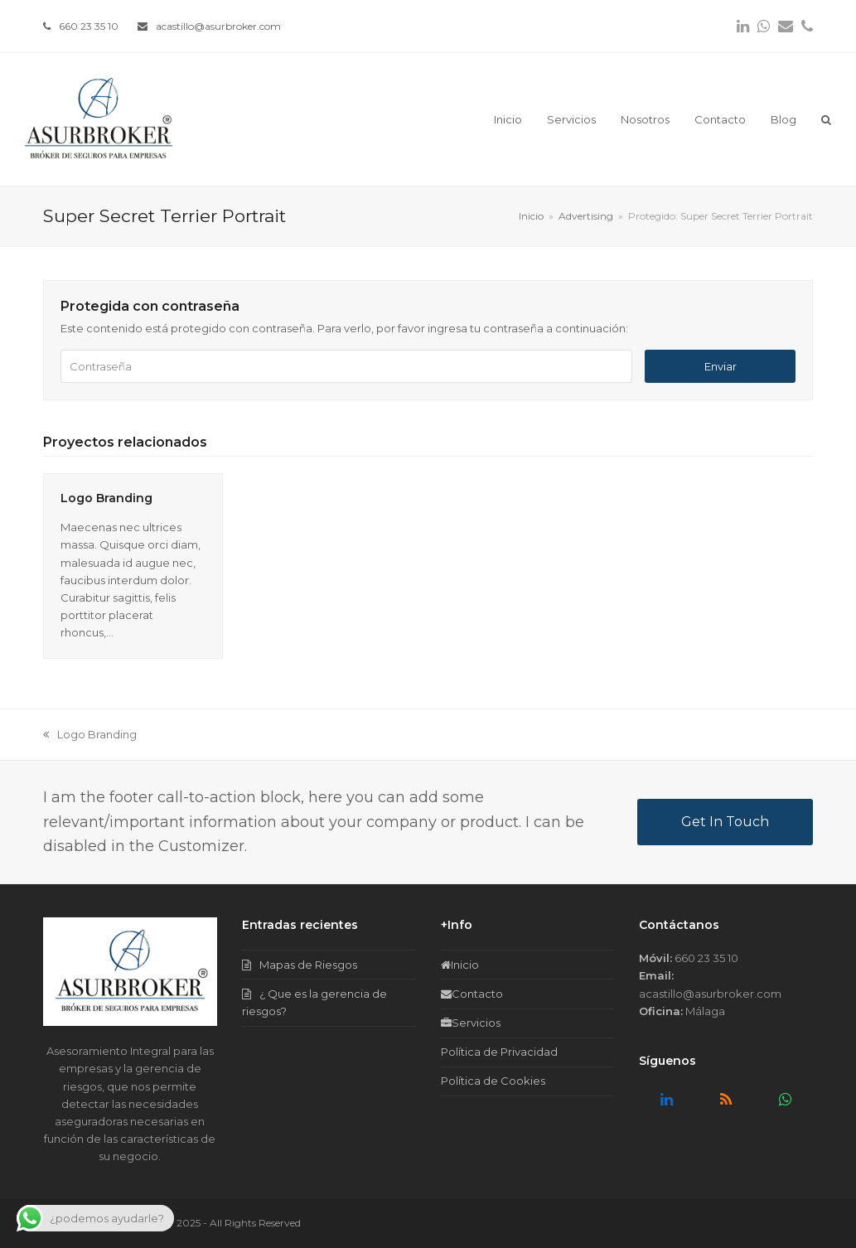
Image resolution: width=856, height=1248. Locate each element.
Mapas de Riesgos (308, 964)
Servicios (471, 1022)
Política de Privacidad (499, 1051)
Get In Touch (725, 822)
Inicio (460, 964)
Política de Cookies (493, 1080)
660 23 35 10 (88, 26)
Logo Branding (106, 498)
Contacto (472, 993)
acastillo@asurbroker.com (218, 26)
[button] (826, 119)
